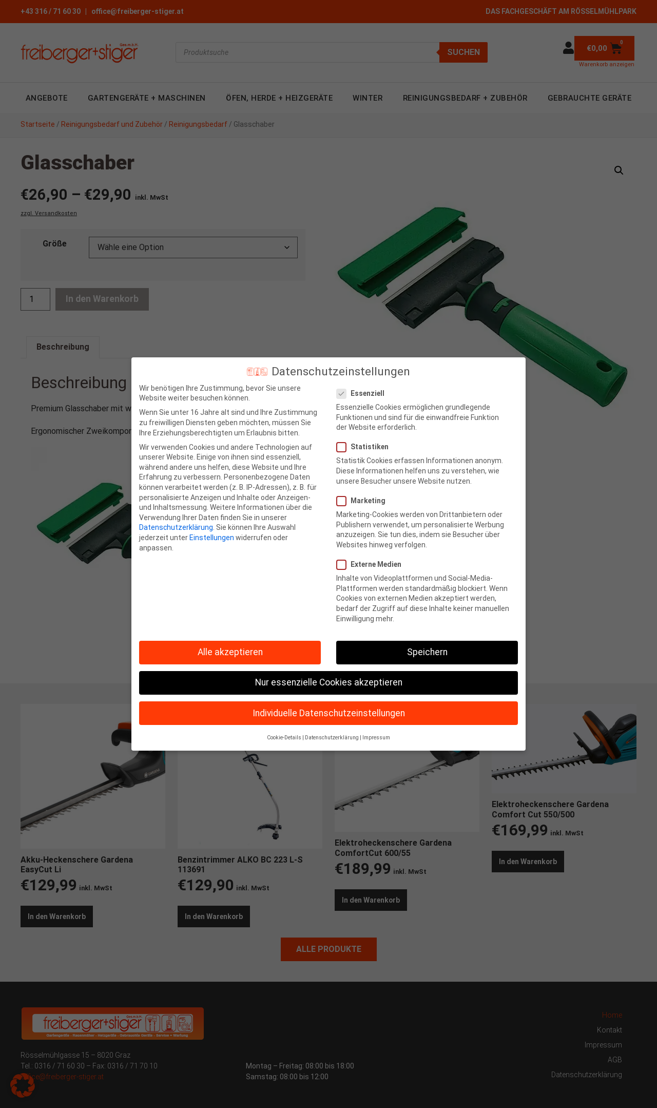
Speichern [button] (427, 644)
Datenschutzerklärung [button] (332, 729)
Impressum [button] (376, 729)
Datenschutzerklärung (176, 519)
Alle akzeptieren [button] (230, 644)
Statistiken (365, 439)
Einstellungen (211, 529)
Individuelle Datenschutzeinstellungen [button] (329, 705)
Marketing (364, 493)
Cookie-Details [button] (284, 729)
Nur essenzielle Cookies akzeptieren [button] (328, 675)
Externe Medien (372, 556)
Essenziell (363, 385)
